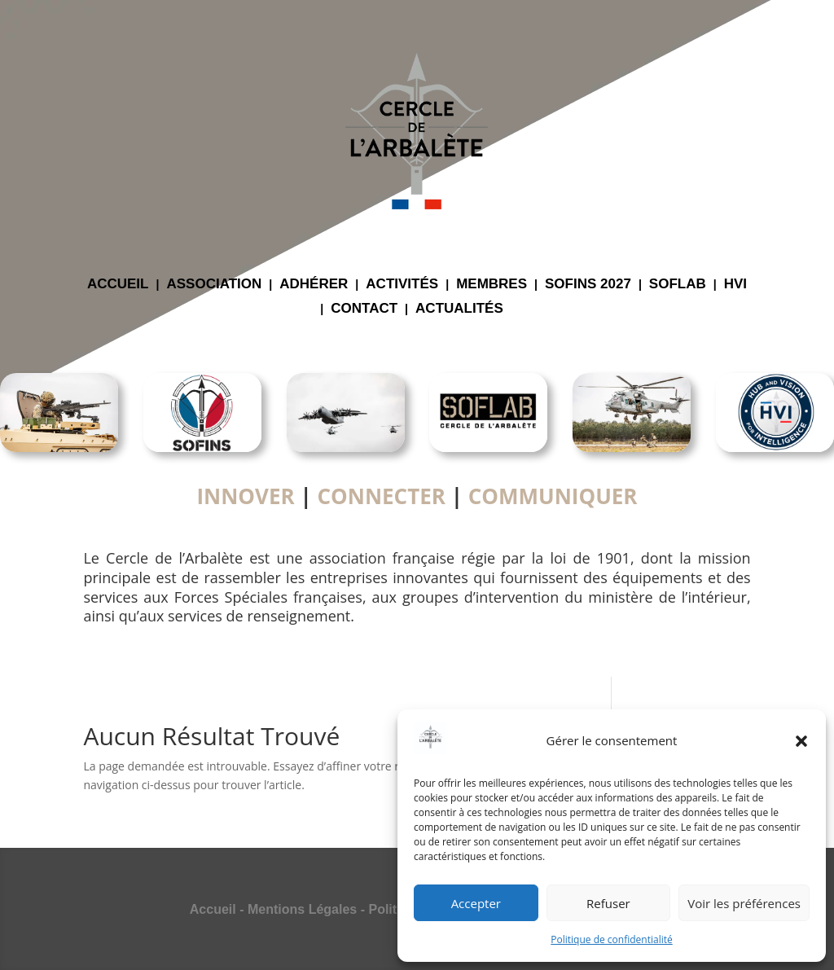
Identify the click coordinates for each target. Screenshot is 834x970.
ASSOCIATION (213, 285)
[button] (801, 741)
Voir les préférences (744, 903)
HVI (735, 285)
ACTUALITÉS (459, 309)
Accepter (476, 903)
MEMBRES (491, 285)
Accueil (213, 909)
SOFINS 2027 (588, 285)
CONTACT (364, 309)
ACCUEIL (118, 285)
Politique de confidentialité (611, 939)
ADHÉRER (313, 285)
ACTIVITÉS (402, 285)
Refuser (608, 903)
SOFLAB (677, 285)
